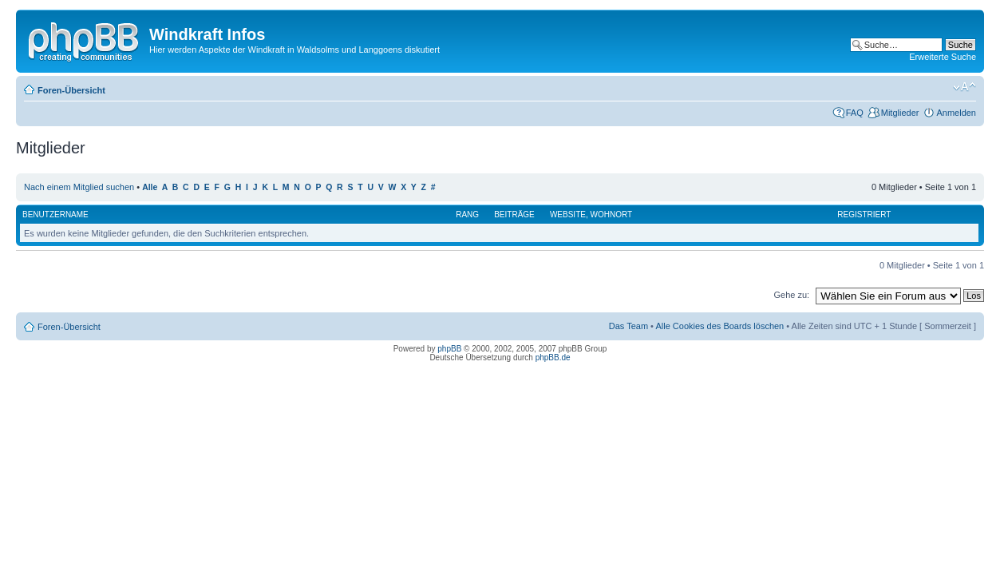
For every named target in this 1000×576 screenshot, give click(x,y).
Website (568, 214)
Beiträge (514, 214)
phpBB (449, 348)
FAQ (855, 112)
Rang (467, 214)
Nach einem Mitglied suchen (79, 187)
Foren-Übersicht (71, 90)
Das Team (628, 326)
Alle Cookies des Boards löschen (719, 326)
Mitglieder (900, 112)
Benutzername (55, 214)
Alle (149, 187)
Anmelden (956, 112)
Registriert (864, 214)
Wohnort (612, 214)
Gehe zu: (791, 295)
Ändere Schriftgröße (964, 87)
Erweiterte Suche (942, 57)
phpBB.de (553, 357)
